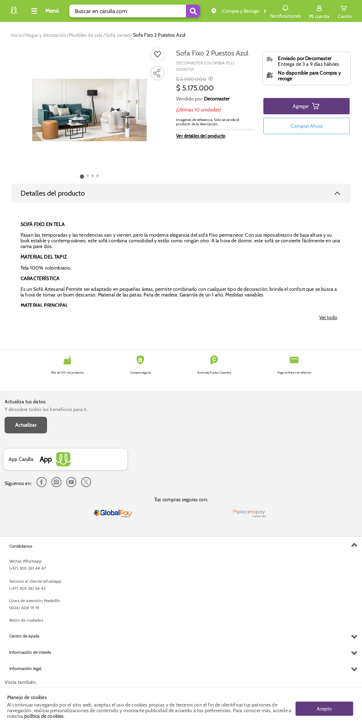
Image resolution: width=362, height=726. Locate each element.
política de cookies (43, 716)
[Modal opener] (209, 79)
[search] (134, 11)
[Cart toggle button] (345, 11)
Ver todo (328, 317)
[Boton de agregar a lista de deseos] (157, 54)
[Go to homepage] (17, 35)
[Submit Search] (193, 11)
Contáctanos (20, 546)
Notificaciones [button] (285, 10)
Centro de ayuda (24, 636)
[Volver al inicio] (13, 13)
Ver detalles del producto (200, 136)
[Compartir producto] (156, 73)
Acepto (324, 706)
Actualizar (25, 425)
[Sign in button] (319, 11)
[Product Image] (89, 110)
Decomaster (216, 99)
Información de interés (30, 652)
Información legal (25, 668)
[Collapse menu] (44, 11)
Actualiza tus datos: (25, 401)
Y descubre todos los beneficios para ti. (46, 409)
